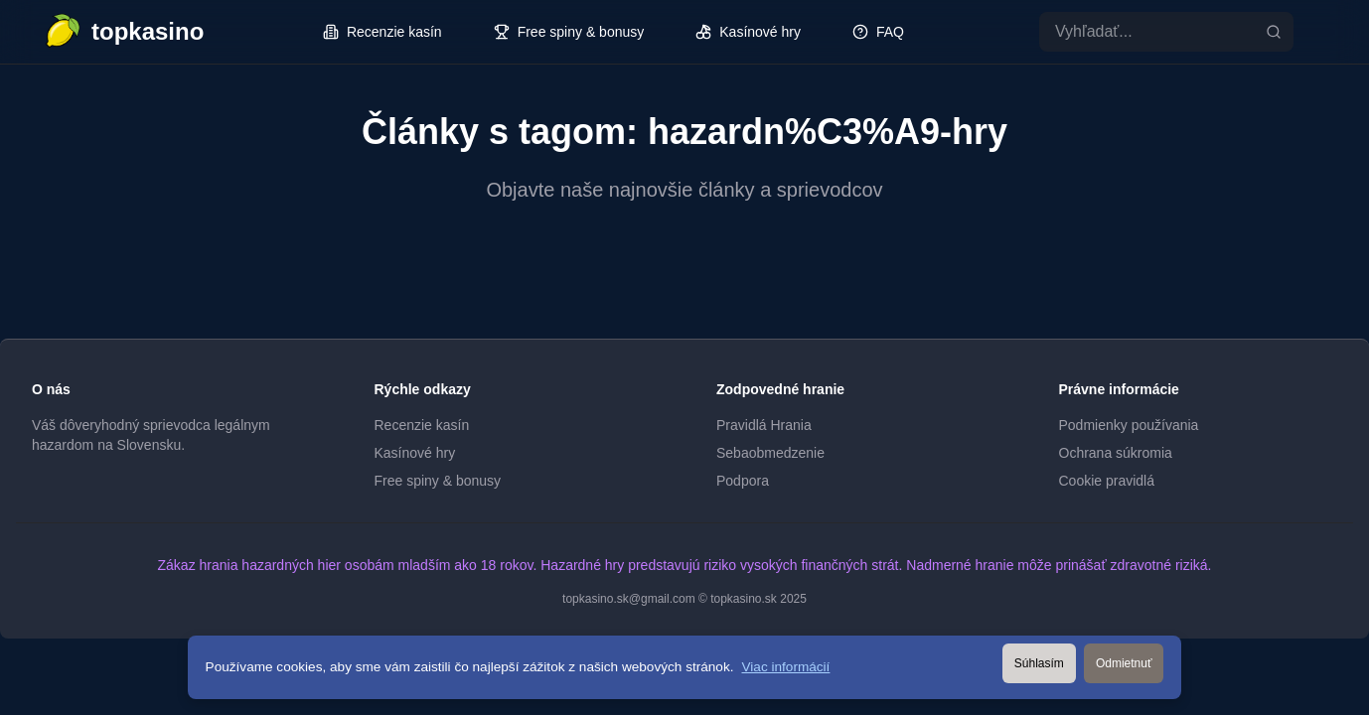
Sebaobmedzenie (770, 453)
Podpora (742, 481)
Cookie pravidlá (1107, 481)
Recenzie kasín (422, 425)
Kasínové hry (415, 453)
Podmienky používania (1129, 425)
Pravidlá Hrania (764, 425)
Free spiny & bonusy (438, 481)
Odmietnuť (1124, 663)
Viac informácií (786, 666)
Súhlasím (1039, 663)
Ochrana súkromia (1115, 453)
